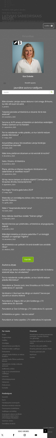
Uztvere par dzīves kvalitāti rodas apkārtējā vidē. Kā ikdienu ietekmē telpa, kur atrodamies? (27, 270)
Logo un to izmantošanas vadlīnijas (11, 372)
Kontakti (5, 388)
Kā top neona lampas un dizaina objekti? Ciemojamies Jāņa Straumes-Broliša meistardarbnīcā (27, 180)
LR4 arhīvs (40, 21)
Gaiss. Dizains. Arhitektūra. (13, 161)
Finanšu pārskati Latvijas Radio (41, 349)
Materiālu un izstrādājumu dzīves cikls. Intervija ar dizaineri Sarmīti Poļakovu (27, 199)
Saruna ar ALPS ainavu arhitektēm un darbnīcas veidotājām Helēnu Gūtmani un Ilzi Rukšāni (27, 123)
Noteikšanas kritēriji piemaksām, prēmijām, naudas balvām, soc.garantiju (41, 336)
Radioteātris (32, 21)
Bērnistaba (11, 5)
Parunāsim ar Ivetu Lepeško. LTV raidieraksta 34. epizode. (26, 319)
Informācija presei (8, 379)
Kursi (4, 400)
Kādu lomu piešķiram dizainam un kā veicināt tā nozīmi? (26, 153)
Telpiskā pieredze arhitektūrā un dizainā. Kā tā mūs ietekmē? (24, 113)
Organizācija (6, 337)
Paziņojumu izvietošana (10, 408)
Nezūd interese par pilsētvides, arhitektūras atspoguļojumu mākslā (28, 225)
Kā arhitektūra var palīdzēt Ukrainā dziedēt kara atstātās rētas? (26, 245)
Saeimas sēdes (7, 421)
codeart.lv (51, 427)
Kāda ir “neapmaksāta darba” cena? (17, 208)
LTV (8, 7)
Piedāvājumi (7, 393)
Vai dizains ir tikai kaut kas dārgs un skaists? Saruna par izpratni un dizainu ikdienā (26, 294)
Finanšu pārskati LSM (37, 352)
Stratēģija (5, 343)
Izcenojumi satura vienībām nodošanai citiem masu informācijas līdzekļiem (12, 416)
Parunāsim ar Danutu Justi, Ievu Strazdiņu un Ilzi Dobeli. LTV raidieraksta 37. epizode (28, 286)
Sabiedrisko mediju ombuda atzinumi (12, 365)
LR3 (19, 21)
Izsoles (32, 357)
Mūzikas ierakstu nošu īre (11, 405)
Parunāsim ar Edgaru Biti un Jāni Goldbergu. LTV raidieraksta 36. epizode (22, 302)
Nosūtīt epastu (19, 83)
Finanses (33, 331)
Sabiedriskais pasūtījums (11, 346)
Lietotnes (5, 376)
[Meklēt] (51, 92)
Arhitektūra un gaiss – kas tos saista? (18, 314)
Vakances (5, 382)
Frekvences (6, 385)
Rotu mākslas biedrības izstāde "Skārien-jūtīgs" (22, 216)
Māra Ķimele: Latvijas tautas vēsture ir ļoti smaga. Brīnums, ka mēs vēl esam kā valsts (27, 102)
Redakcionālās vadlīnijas (11, 349)
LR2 (16, 21)
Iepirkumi (33, 354)
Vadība (4, 340)
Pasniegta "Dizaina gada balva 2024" (17, 190)
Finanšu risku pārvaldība (38, 346)
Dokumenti (6, 351)
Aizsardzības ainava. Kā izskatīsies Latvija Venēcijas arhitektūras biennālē (24, 144)
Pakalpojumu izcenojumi (10, 403)
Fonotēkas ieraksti (8, 423)
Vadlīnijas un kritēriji (9, 411)
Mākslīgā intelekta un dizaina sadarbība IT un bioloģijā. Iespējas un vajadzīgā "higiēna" (25, 235)
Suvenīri (5, 397)
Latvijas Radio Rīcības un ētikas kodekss (13, 355)
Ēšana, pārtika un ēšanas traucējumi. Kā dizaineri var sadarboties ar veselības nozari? (24, 170)
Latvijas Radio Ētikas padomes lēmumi (13, 360)
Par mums (6, 331)
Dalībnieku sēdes (8, 369)
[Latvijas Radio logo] (6, 25)
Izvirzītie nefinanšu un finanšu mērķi (40, 342)
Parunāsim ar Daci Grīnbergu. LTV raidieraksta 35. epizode (27, 309)
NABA (26, 21)
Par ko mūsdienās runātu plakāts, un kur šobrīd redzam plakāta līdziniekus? (26, 133)
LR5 (22, 21)
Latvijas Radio (7, 21)
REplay (9, 3)
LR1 (13, 21)
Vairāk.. (28, 259)
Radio (4, 334)
